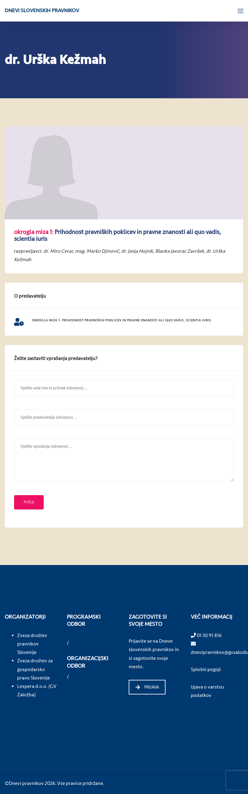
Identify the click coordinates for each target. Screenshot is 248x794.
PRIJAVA (147, 687)
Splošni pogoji (206, 669)
